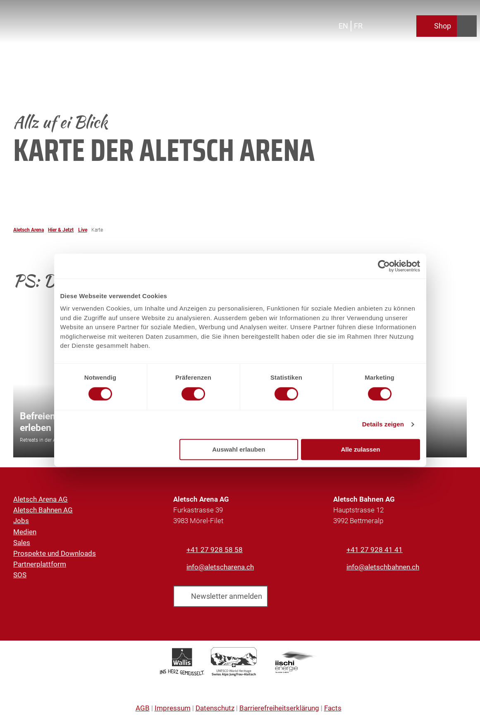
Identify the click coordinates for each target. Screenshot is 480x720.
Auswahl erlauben (238, 449)
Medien (24, 531)
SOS (19, 575)
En (343, 26)
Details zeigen (383, 424)
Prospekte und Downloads (54, 553)
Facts (332, 708)
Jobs (21, 521)
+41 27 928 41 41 (374, 549)
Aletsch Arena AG (40, 499)
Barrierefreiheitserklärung (279, 708)
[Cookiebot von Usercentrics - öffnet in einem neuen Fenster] (384, 266)
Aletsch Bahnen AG (43, 510)
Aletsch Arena (28, 230)
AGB (143, 708)
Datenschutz (215, 708)
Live (82, 230)
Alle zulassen (360, 449)
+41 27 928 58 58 (214, 549)
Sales (21, 542)
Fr (358, 26)
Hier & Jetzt (61, 230)
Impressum (173, 708)
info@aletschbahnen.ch (382, 567)
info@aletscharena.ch (220, 567)
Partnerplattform (39, 564)
